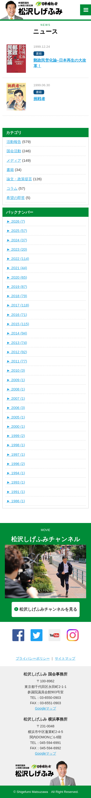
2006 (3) (16, 408)
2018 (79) (17, 296)
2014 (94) (17, 333)
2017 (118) (18, 305)
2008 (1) (16, 389)
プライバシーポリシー (33, 658)
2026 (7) (16, 221)
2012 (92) (17, 352)
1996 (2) (16, 464)
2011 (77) (17, 361)
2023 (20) (17, 249)
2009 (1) (16, 380)
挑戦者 (39, 99)
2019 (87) (17, 287)
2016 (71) (17, 315)
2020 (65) (17, 277)
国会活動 (14, 151)
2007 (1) (16, 398)
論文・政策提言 (19, 179)
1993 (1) (16, 482)
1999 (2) (16, 436)
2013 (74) (17, 343)
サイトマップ (65, 658)
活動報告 (14, 142)
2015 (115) (18, 324)
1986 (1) (16, 501)
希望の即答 (16, 198)
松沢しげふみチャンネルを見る (45, 609)
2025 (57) (17, 230)
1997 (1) (16, 454)
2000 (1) (16, 426)
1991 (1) (16, 492)
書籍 (10, 170)
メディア (14, 160)
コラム (12, 188)
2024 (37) (17, 240)
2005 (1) (16, 417)
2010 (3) (16, 370)
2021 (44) (17, 268)
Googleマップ (45, 708)
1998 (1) (16, 445)
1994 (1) (16, 473)
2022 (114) (18, 258)
